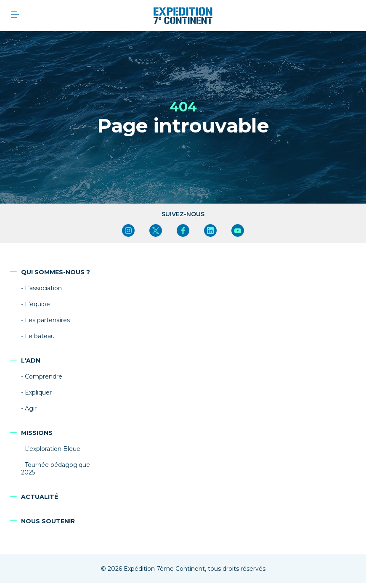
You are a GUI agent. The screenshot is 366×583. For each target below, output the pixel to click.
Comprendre (43, 376)
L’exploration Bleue (52, 449)
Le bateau (40, 336)
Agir (31, 408)
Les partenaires (47, 320)
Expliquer (38, 392)
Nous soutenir (48, 521)
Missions (37, 433)
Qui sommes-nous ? (55, 272)
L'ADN (30, 360)
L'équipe (37, 304)
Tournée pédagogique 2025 (55, 468)
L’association (43, 288)
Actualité (39, 497)
